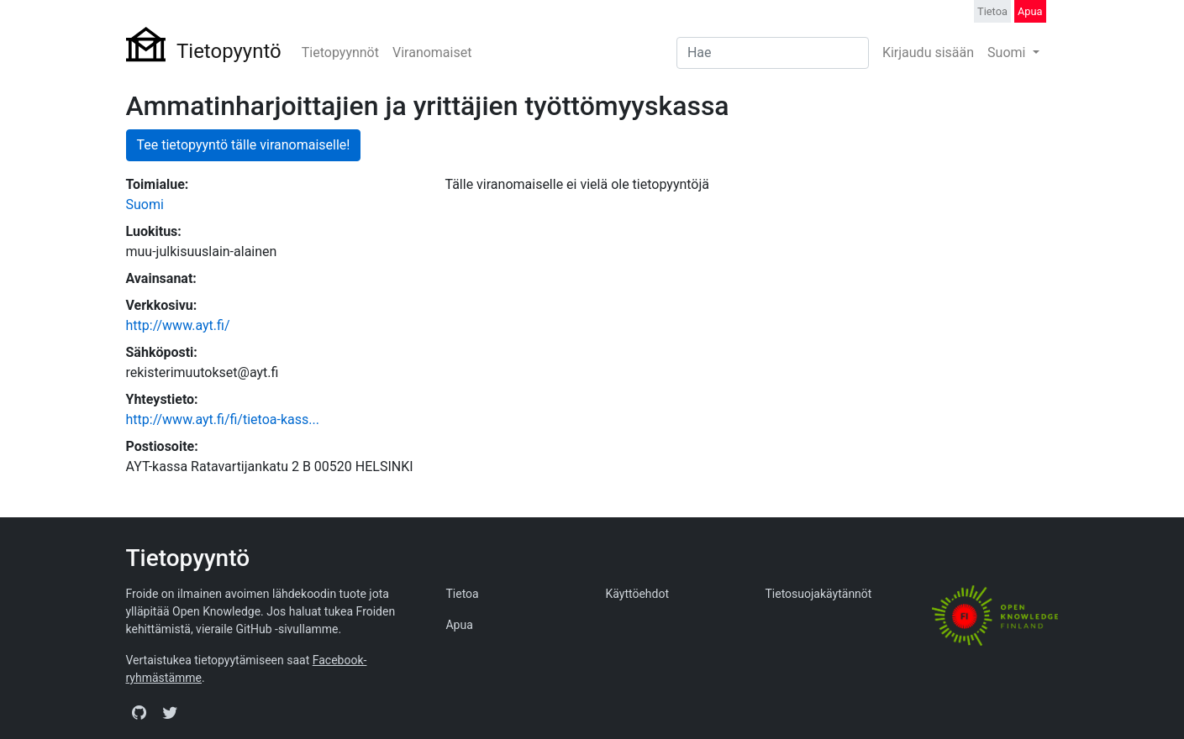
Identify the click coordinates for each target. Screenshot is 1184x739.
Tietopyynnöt (340, 52)
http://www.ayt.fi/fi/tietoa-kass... (222, 419)
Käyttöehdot (637, 593)
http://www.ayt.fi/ (178, 325)
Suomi (1008, 52)
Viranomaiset (431, 52)
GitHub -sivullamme (287, 629)
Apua (1030, 11)
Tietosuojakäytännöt (818, 593)
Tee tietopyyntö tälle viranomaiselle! (243, 145)
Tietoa (992, 11)
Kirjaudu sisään (928, 52)
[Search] (772, 53)
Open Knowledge (216, 611)
